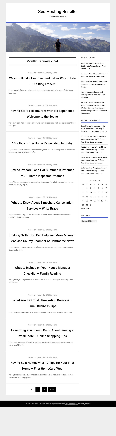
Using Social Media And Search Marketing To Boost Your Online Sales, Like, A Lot (94, 129)
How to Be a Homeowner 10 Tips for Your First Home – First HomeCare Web (42, 392)
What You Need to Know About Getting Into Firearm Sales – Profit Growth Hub (93, 66)
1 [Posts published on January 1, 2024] (83, 188)
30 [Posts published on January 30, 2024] (87, 205)
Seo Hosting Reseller (58, 11)
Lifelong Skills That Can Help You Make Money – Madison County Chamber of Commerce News (42, 252)
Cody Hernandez (87, 126)
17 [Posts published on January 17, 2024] (91, 197)
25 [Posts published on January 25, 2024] (94, 201)
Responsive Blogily (71, 433)
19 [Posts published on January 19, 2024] (98, 197)
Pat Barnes (85, 147)
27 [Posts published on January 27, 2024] (102, 201)
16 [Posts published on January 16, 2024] (87, 197)
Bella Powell (85, 168)
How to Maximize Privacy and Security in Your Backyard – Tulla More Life (93, 95)
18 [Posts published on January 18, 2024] (94, 197)
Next (52, 418)
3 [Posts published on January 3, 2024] (90, 188)
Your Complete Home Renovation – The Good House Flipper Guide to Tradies (94, 84)
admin (55, 73)
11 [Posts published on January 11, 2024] (94, 192)
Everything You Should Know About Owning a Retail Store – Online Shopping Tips (42, 353)
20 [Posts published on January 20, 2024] (102, 197)
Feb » (88, 209)
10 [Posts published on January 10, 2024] (91, 192)
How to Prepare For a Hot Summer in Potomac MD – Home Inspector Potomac (42, 181)
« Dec (83, 209)
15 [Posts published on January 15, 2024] (83, 197)
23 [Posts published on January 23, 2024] (87, 201)
